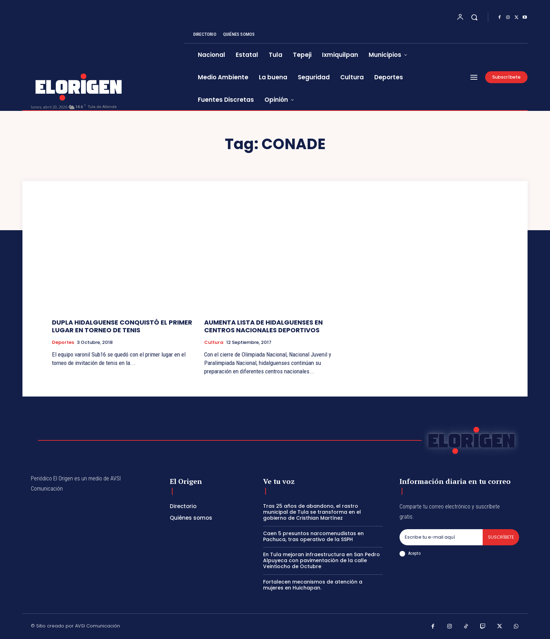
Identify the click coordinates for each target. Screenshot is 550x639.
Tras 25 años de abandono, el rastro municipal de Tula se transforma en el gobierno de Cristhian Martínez (312, 511)
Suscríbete (500, 537)
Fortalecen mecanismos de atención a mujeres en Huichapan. (312, 584)
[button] (474, 17)
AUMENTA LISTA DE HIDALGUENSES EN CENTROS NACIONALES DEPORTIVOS (263, 326)
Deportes (63, 342)
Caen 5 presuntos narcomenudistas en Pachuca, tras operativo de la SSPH (313, 536)
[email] (441, 537)
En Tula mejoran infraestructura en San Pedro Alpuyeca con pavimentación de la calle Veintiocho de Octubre (321, 560)
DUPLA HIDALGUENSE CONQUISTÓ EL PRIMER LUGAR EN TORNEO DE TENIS (122, 326)
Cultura (213, 342)
